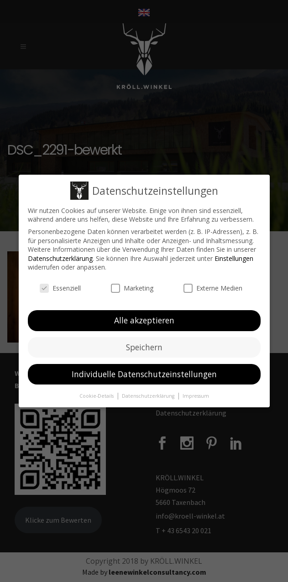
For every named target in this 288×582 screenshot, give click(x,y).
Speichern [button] (144, 347)
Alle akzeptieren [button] (144, 320)
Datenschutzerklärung (60, 258)
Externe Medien (212, 288)
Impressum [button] (196, 395)
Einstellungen (234, 258)
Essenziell (60, 288)
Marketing (132, 288)
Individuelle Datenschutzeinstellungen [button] (144, 374)
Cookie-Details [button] (97, 395)
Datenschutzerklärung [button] (149, 395)
